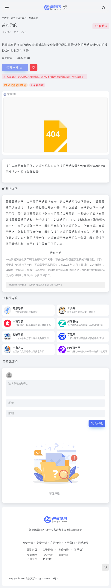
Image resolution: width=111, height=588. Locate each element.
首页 (6, 18)
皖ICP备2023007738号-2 (45, 578)
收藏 (101, 26)
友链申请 (28, 542)
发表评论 (97, 423)
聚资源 (29, 578)
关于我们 (69, 542)
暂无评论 (12, 361)
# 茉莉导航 (37, 85)
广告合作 (55, 542)
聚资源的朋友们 (19, 18)
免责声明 (42, 542)
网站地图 (83, 542)
